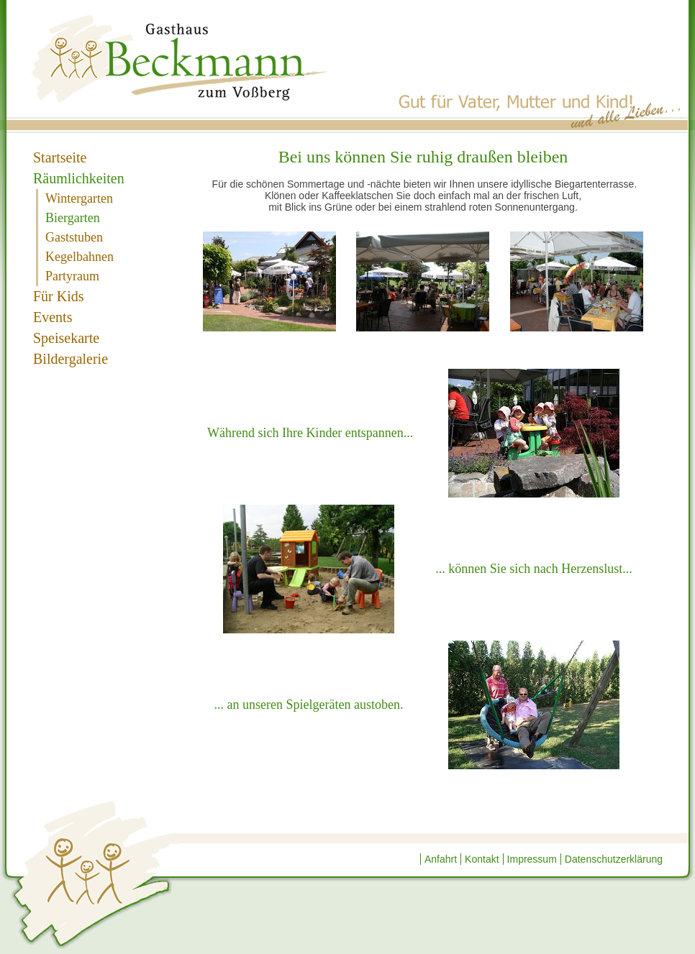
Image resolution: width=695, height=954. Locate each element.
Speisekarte (66, 338)
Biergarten (72, 218)
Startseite (59, 157)
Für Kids (58, 296)
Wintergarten (79, 198)
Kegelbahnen (79, 256)
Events (52, 317)
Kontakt (482, 859)
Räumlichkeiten (78, 178)
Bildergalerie (70, 359)
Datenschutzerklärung (614, 859)
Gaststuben (74, 237)
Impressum (532, 859)
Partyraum (72, 276)
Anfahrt (440, 859)
